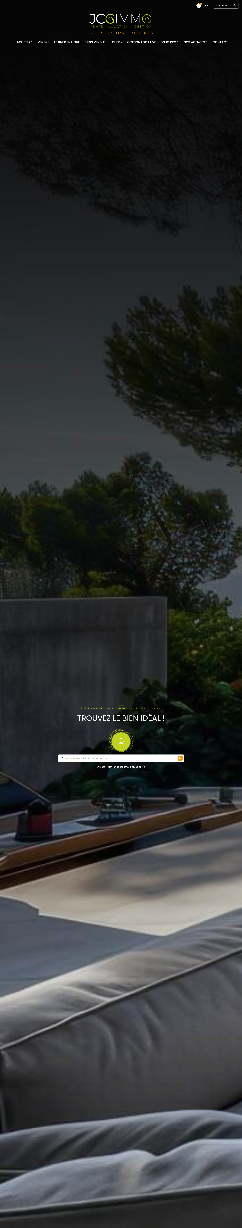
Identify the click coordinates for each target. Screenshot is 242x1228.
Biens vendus (95, 42)
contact (220, 42)
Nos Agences (194, 42)
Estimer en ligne (67, 42)
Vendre (43, 42)
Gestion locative (141, 42)
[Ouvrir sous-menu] (32, 42)
